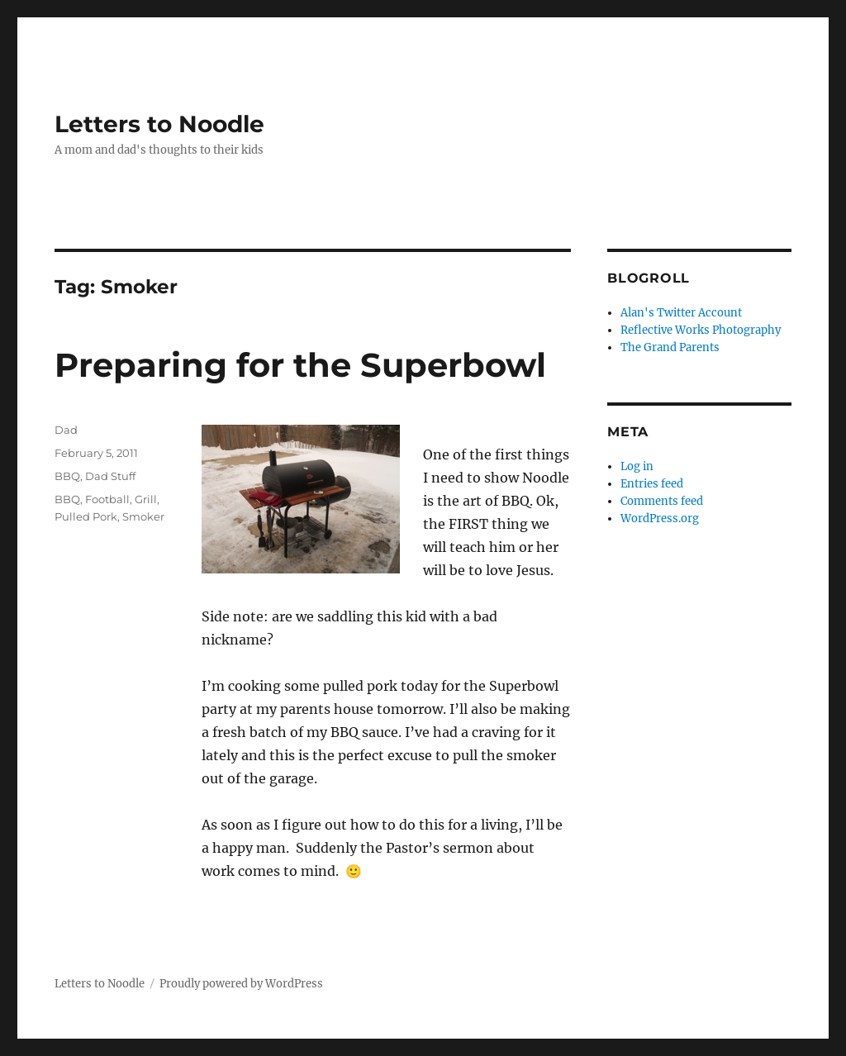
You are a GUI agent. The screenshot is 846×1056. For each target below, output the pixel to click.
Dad (66, 429)
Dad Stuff (110, 476)
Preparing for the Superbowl (300, 365)
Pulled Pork (86, 516)
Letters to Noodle (159, 124)
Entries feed (651, 484)
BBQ (67, 476)
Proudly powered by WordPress (241, 984)
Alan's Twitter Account (681, 313)
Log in (637, 466)
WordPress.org (659, 518)
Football (107, 499)
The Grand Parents (670, 347)
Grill (146, 499)
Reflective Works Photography (700, 330)
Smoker (143, 516)
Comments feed (661, 501)
